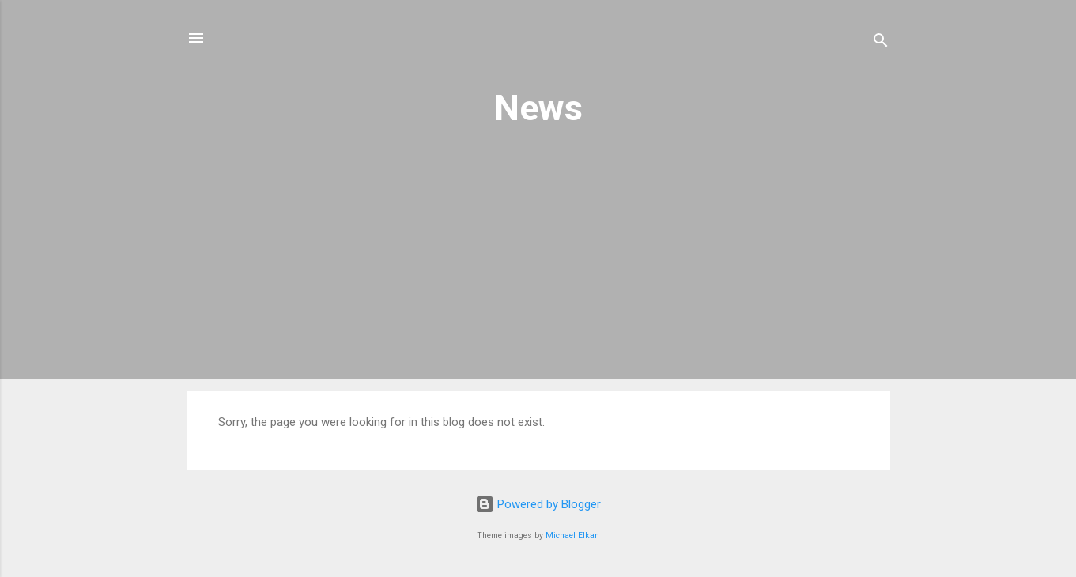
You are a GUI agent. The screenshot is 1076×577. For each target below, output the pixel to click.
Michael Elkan (572, 535)
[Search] (880, 43)
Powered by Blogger (538, 504)
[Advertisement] (538, 272)
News (538, 108)
